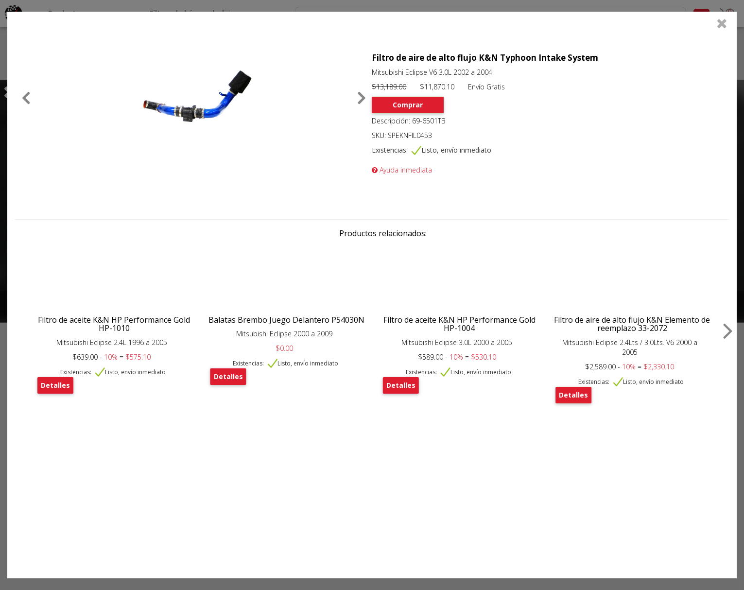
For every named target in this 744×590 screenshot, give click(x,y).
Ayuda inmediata (402, 169)
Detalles (55, 385)
